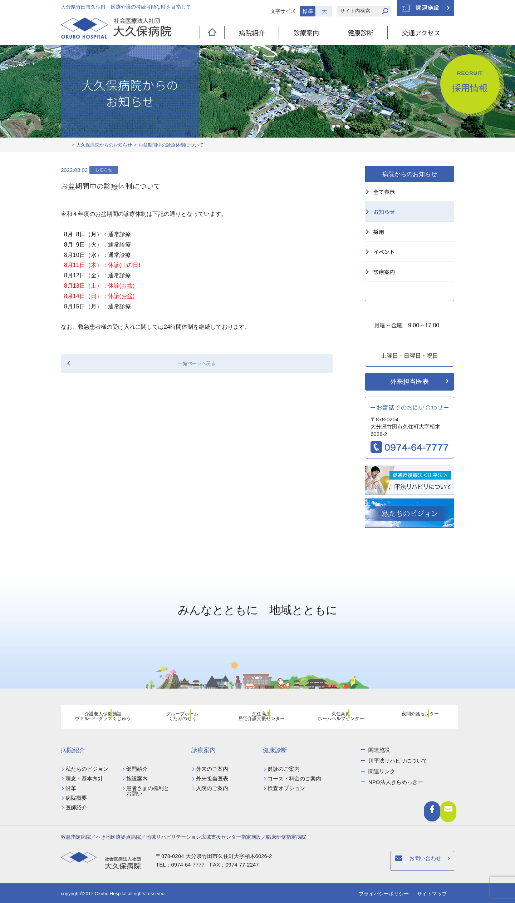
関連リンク (381, 771)
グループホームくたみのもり (178, 718)
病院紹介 (252, 32)
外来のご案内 (212, 768)
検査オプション (286, 788)
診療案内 (306, 32)
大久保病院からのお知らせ (104, 145)
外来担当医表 (409, 381)
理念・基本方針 (84, 778)
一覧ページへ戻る (196, 363)
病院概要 (76, 797)
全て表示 (384, 191)
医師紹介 (76, 807)
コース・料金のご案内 (294, 778)
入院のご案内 (212, 788)
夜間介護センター (416, 717)
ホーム (66, 145)
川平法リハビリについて (397, 760)
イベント (384, 251)
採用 (378, 231)
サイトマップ (432, 894)
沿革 (70, 788)
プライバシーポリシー (384, 894)
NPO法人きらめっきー (395, 782)
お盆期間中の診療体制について (170, 145)
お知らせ (384, 211)
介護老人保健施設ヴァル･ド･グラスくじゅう (99, 718)
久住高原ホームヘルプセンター (337, 718)
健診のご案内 (284, 768)
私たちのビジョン (86, 768)
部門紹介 (137, 768)
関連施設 (427, 7)
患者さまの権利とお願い (147, 790)
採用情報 (470, 81)
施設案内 (137, 778)
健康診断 (360, 32)
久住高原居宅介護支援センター (257, 718)
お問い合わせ (316, 862)
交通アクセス (421, 32)
